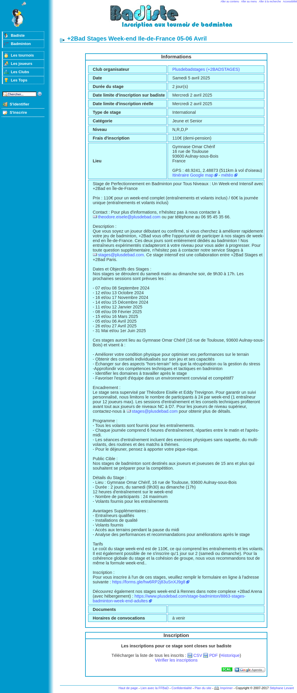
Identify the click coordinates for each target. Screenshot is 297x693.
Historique (230, 655)
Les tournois (22, 55)
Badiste (18, 35)
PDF (213, 655)
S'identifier (19, 104)
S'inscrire (18, 112)
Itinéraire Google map (192, 175)
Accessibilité (290, 1)
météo (227, 175)
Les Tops (19, 80)
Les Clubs (20, 72)
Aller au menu (249, 1)
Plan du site (203, 688)
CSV (197, 655)
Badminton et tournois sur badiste (178, 19)
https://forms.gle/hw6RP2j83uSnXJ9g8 (148, 582)
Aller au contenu (230, 1)
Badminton (21, 43)
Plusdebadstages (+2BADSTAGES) (206, 69)
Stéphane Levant (282, 688)
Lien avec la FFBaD (155, 688)
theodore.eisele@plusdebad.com (129, 217)
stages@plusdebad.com (121, 254)
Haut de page (128, 688)
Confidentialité (181, 688)
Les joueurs (21, 63)
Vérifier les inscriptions (176, 660)
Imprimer (226, 688)
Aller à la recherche (270, 1)
